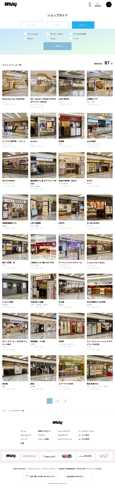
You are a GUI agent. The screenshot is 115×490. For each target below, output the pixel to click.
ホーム (23, 431)
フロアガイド (62, 435)
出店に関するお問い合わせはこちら (42, 476)
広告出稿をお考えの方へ (75, 476)
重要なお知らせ (44, 431)
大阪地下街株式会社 (19, 469)
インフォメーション (86, 431)
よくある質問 (83, 439)
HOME (4, 410)
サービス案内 (83, 435)
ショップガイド (63, 431)
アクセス (41, 435)
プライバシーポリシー (49, 469)
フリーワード (32, 25)
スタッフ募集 (43, 439)
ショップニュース (64, 439)
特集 (22, 443)
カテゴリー (83, 25)
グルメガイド (26, 435)
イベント (24, 439)
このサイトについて (34, 469)
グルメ (57, 25)
